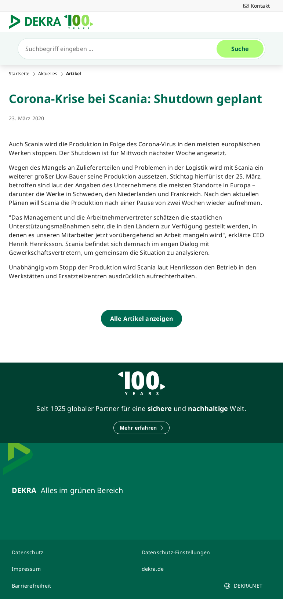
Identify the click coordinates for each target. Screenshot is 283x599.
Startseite (19, 74)
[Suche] (120, 49)
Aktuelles (48, 74)
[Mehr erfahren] (141, 428)
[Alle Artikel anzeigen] (141, 318)
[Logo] (54, 22)
